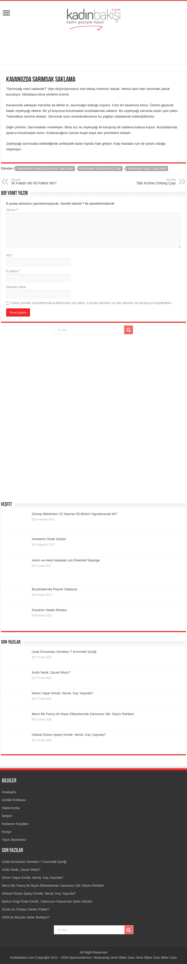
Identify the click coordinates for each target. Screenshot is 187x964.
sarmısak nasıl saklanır (147, 168)
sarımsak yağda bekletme (100, 168)
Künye (6, 832)
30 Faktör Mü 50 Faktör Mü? (37, 181)
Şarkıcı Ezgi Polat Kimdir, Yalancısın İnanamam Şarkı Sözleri (47, 901)
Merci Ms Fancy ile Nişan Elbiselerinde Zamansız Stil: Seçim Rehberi (83, 714)
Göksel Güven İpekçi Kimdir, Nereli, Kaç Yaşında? (69, 735)
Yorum (12, 210)
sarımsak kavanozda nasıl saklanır (45, 168)
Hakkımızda (10, 808)
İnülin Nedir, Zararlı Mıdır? (51, 672)
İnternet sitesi (16, 287)
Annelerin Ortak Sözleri (49, 539)
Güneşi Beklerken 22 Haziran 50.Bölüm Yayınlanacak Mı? (74, 514)
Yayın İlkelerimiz (14, 840)
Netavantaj (101, 957)
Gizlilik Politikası (14, 800)
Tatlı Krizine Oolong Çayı (149, 181)
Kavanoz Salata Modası (49, 610)
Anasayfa (9, 792)
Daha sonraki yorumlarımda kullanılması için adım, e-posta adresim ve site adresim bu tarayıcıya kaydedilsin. (92, 303)
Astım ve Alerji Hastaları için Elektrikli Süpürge (66, 560)
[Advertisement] (93, 48)
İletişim (7, 816)
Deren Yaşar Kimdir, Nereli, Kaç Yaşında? (62, 693)
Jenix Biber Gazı (122, 957)
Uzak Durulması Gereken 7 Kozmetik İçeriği (64, 652)
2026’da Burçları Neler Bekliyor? (26, 917)
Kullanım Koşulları (15, 824)
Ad (9, 255)
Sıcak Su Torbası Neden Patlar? (25, 909)
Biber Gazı (169, 957)
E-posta (13, 271)
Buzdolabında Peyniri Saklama (54, 589)
